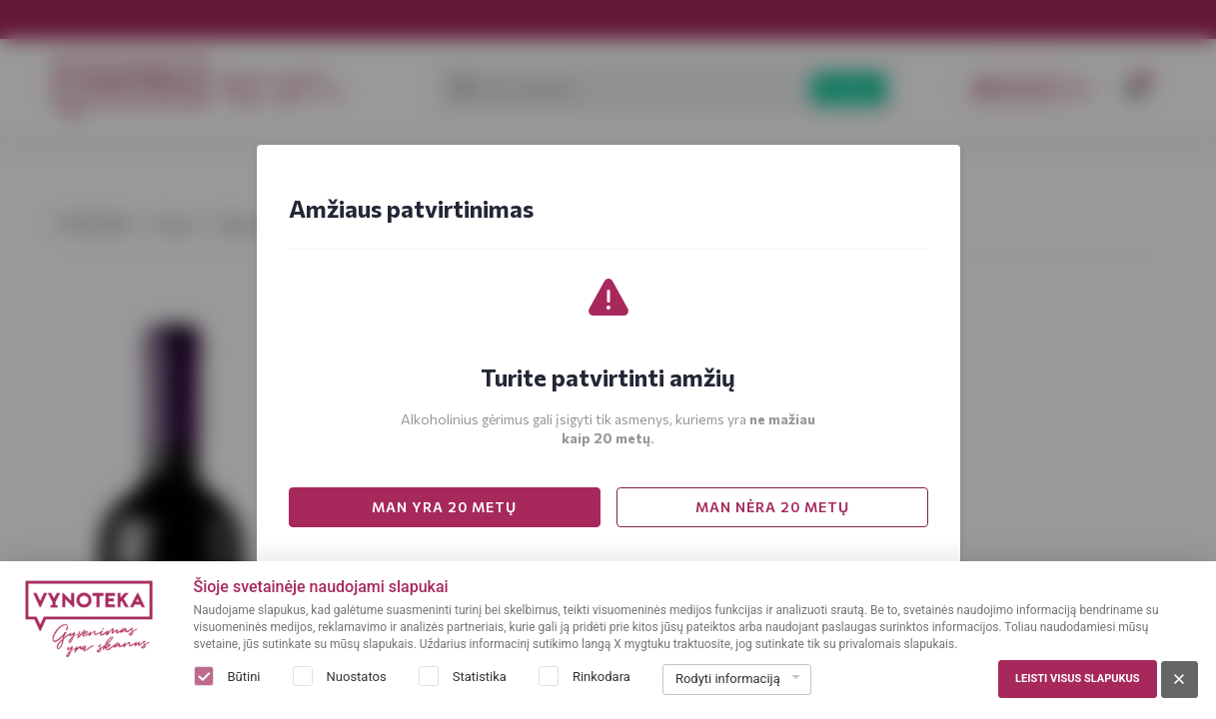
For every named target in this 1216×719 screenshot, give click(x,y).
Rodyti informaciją (727, 678)
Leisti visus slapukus (1077, 678)
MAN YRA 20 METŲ (444, 506)
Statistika (480, 676)
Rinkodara (601, 676)
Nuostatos (357, 676)
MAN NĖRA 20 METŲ (772, 506)
